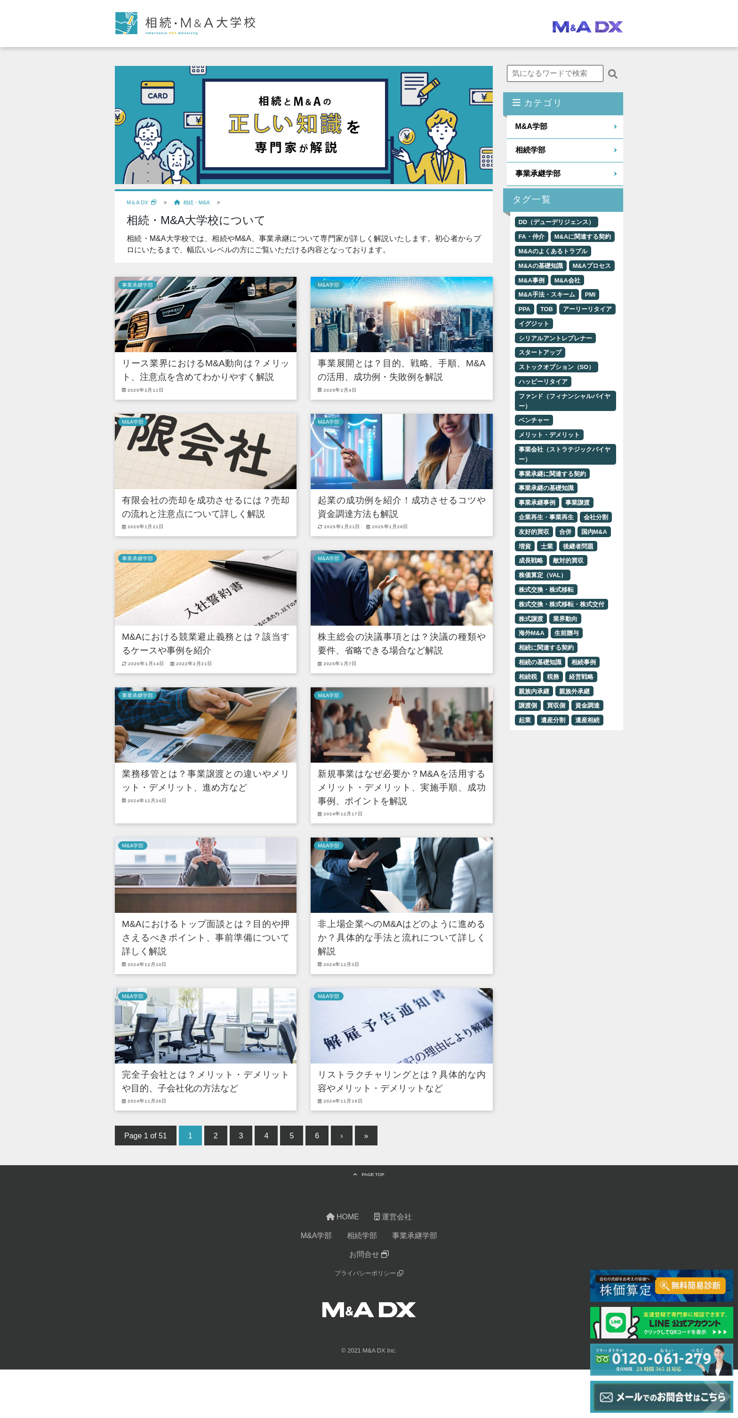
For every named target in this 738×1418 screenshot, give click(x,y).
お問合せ (369, 1255)
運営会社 (393, 1217)
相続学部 (530, 150)
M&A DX (373, 1350)
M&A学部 (328, 285)
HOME (342, 1217)
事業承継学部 (137, 285)
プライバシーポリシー (369, 1273)
